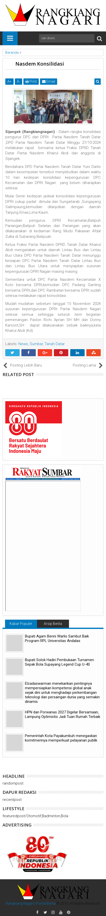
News (23, 344)
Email (48, 81)
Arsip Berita (53, 624)
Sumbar (36, 344)
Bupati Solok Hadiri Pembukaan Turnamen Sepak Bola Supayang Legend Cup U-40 (59, 662)
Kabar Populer (21, 624)
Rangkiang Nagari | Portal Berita (31, 903)
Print (31, 81)
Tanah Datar (55, 344)
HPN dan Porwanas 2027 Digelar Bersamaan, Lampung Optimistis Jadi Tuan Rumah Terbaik (62, 714)
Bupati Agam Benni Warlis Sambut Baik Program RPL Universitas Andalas (57, 638)
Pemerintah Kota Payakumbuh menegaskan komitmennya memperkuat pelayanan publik (61, 738)
